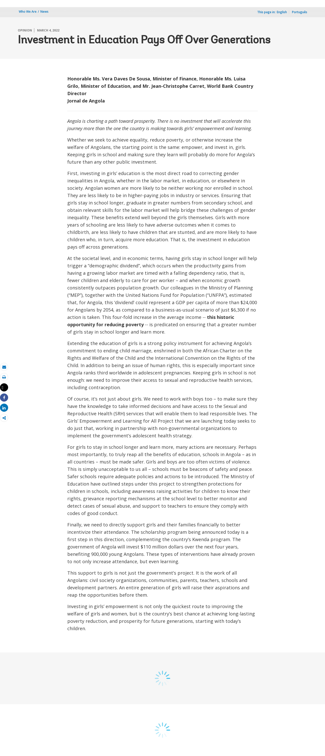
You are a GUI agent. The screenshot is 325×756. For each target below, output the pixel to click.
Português (299, 12)
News (44, 11)
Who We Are (28, 11)
